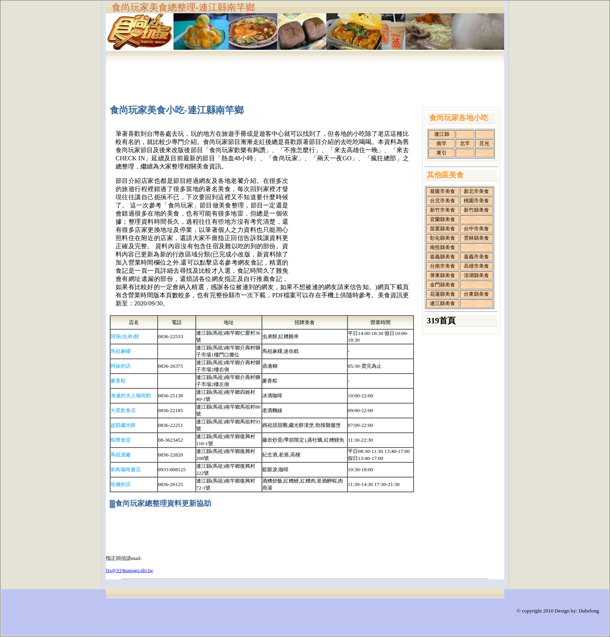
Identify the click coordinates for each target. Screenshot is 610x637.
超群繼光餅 (123, 425)
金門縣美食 (442, 285)
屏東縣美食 (442, 275)
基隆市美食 (442, 191)
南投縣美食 (442, 247)
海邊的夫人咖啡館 (130, 395)
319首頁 (441, 320)
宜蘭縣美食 (442, 219)
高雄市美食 (476, 266)
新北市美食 (476, 191)
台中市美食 (476, 229)
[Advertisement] (305, 79)
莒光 (484, 143)
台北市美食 (442, 201)
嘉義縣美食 (442, 257)
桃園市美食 (476, 201)
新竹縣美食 (476, 210)
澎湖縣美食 (476, 275)
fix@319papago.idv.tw (129, 570)
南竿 (441, 143)
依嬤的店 (120, 484)
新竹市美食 (442, 210)
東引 (441, 153)
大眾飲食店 (123, 410)
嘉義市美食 (476, 257)
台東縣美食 (476, 294)
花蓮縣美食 (442, 294)
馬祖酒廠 (120, 455)
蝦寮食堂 (120, 440)
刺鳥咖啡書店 (125, 469)
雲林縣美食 (476, 238)
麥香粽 (118, 381)
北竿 (465, 143)
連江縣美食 (442, 303)
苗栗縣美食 (442, 229)
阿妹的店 (120, 366)
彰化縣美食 (442, 238)
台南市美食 (442, 266)
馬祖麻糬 (120, 351)
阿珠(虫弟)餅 (124, 336)
